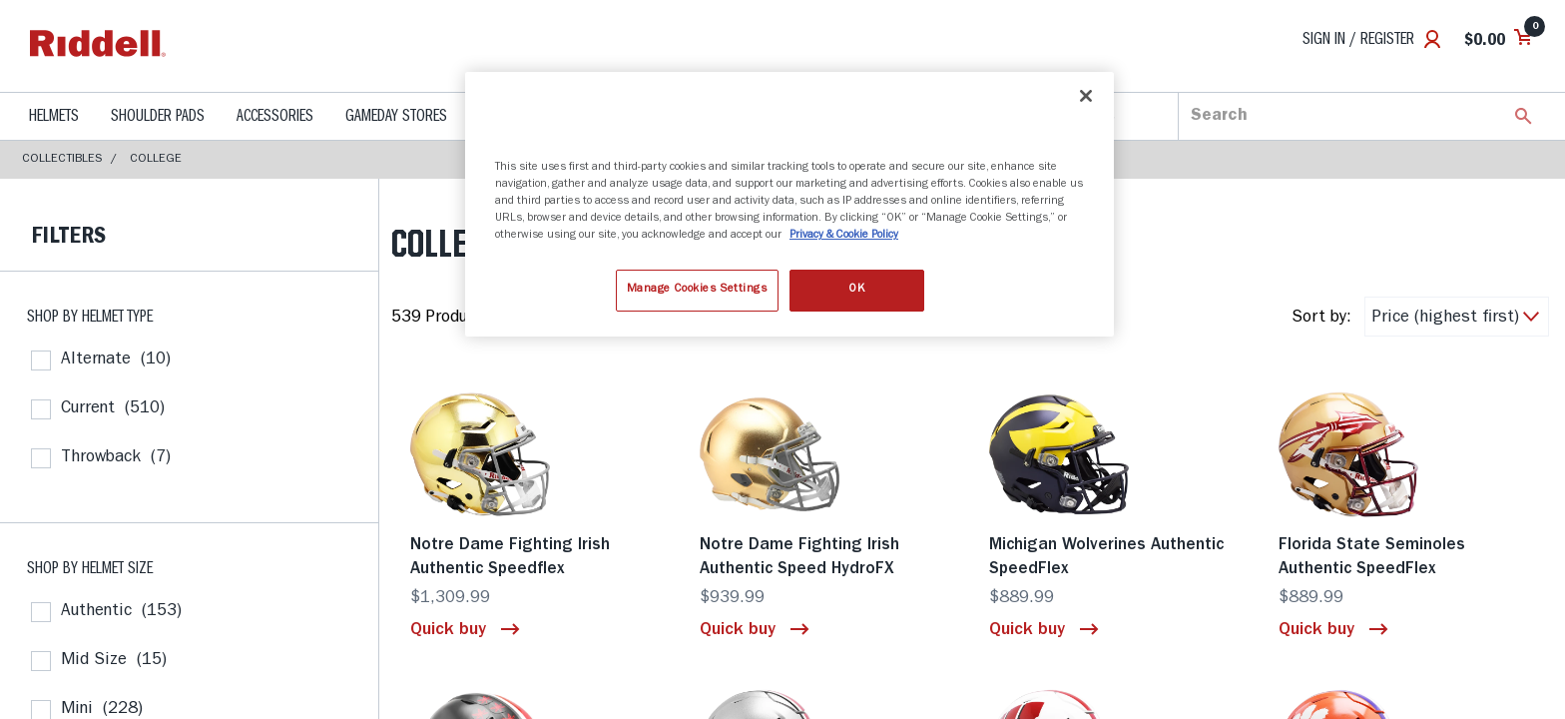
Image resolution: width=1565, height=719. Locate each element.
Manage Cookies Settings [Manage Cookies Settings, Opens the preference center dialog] (697, 290)
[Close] (1086, 96)
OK (856, 290)
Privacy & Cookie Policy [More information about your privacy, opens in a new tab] (843, 236)
